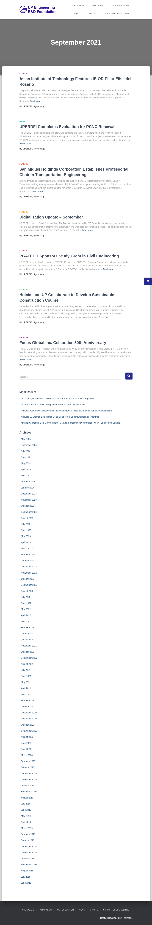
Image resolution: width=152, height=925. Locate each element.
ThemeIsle (127, 918)
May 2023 (26, 536)
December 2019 (29, 773)
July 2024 (25, 451)
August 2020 (27, 737)
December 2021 (29, 639)
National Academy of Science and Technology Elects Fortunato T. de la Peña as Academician (66, 410)
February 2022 (28, 627)
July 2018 (25, 877)
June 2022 (26, 603)
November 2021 (29, 645)
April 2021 (26, 688)
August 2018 (27, 870)
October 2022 (27, 579)
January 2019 (27, 840)
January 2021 (27, 706)
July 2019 (25, 803)
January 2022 (27, 633)
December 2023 (29, 493)
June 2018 (26, 883)
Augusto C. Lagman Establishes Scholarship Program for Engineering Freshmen (60, 417)
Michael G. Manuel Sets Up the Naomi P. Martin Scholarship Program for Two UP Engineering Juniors (70, 423)
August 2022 (27, 591)
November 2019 (29, 779)
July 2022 (25, 597)
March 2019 (27, 828)
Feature (23, 74)
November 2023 (29, 500)
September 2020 (29, 731)
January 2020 (27, 767)
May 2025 (26, 439)
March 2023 (27, 548)
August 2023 (27, 518)
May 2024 (26, 463)
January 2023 (27, 560)
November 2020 (29, 718)
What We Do (98, 5)
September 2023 (29, 512)
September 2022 (29, 585)
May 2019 (26, 816)
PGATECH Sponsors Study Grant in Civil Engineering (69, 256)
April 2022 (26, 615)
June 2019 (26, 810)
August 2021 (27, 664)
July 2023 (25, 524)
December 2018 (29, 846)
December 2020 (29, 712)
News (76, 13)
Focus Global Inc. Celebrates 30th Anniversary (62, 342)
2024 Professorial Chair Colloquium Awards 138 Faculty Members (53, 404)
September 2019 (29, 791)
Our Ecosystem (120, 5)
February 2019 (28, 834)
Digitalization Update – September (51, 217)
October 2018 (27, 858)
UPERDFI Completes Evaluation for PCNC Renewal (66, 126)
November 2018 (29, 852)
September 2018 (29, 864)
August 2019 (27, 797)
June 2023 (26, 530)
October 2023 (27, 506)
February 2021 (28, 700)
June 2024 (26, 457)
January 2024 (27, 487)
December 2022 (29, 566)
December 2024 (29, 445)
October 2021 (27, 652)
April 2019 (26, 822)
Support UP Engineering (116, 13)
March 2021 (27, 694)
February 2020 (28, 761)
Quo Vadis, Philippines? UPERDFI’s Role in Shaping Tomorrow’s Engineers (57, 398)
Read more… (36, 101)
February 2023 (28, 554)
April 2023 (26, 542)
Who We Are (78, 5)
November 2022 (29, 573)
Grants (91, 13)
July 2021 (25, 670)
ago (39, 106)
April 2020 (26, 749)
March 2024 (27, 475)
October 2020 (27, 725)
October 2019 (27, 785)
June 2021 (26, 676)
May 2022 (26, 609)
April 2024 (26, 469)
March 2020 (27, 755)
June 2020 (26, 743)
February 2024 (28, 481)
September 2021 (29, 658)
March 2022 (27, 621)
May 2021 (26, 682)
